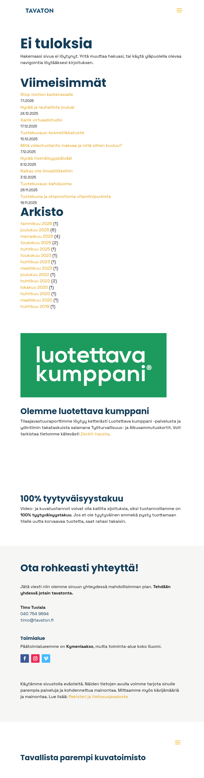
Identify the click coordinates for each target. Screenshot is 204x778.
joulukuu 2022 (34, 274)
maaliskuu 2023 (36, 268)
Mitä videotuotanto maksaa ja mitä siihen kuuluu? (71, 145)
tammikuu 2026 (36, 223)
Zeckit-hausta (94, 434)
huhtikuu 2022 (35, 281)
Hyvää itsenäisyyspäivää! (46, 158)
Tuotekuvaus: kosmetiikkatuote (52, 132)
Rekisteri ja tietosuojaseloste (98, 696)
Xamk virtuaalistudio (41, 120)
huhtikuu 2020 (35, 293)
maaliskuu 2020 (36, 300)
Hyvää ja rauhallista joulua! (47, 107)
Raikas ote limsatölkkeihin (46, 171)
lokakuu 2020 (34, 287)
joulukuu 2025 (34, 230)
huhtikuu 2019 (34, 306)
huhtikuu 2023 (35, 262)
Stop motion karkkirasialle (46, 94)
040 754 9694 (34, 614)
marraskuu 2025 (36, 236)
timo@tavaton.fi (37, 620)
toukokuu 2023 (35, 255)
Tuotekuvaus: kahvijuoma (46, 183)
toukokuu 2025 (35, 242)
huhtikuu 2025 (35, 249)
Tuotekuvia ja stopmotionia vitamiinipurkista (65, 196)
